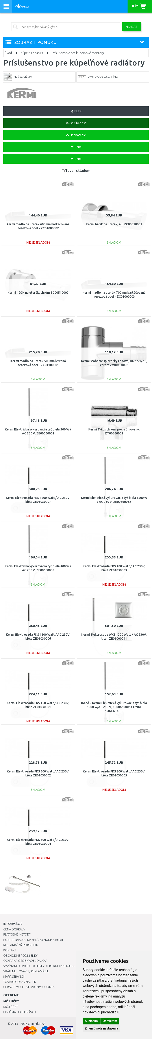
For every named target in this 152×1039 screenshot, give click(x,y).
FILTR (76, 111)
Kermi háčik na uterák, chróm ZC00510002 (38, 292)
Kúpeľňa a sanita (32, 53)
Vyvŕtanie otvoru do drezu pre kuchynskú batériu (42, 966)
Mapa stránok (14, 976)
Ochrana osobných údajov (25, 960)
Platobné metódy (17, 934)
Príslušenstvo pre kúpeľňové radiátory (78, 53)
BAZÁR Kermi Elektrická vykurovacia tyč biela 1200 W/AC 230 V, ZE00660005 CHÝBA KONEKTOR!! (114, 707)
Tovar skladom (77, 170)
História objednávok (19, 1012)
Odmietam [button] (110, 1021)
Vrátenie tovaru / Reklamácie (26, 971)
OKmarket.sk (36, 1024)
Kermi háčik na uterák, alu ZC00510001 (114, 224)
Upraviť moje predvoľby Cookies (29, 987)
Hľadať (131, 26)
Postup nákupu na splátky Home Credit (33, 939)
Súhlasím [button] (91, 1021)
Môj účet (10, 1007)
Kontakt (9, 950)
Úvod (8, 53)
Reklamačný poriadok (20, 945)
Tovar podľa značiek (19, 982)
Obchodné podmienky (20, 955)
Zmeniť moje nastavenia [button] (101, 1028)
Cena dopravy (14, 929)
